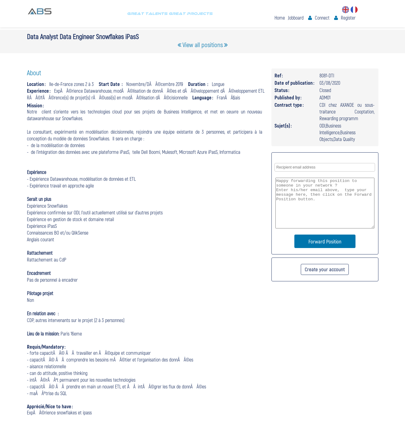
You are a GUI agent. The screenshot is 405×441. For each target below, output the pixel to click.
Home (279, 17)
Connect (322, 17)
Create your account (325, 269)
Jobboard (296, 17)
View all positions (202, 44)
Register (348, 17)
